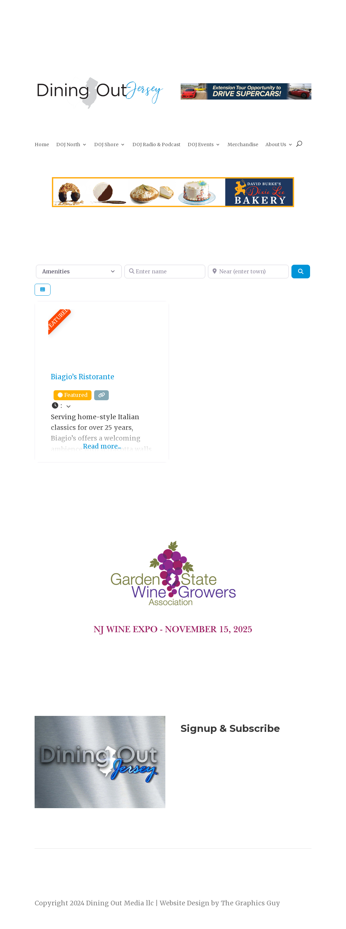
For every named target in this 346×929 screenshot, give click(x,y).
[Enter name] (164, 271)
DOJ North (68, 145)
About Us (275, 145)
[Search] (300, 271)
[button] (102, 406)
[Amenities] (79, 271)
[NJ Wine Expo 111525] (173, 648)
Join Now (246, 760)
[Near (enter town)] (248, 271)
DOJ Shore (106, 145)
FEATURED (57, 318)
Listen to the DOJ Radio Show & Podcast (242, 791)
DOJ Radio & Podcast (156, 145)
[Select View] (43, 290)
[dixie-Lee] (173, 205)
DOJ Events (201, 145)
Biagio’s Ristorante (82, 377)
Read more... (102, 446)
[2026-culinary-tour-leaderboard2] (246, 97)
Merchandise (243, 145)
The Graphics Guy (250, 903)
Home (42, 145)
